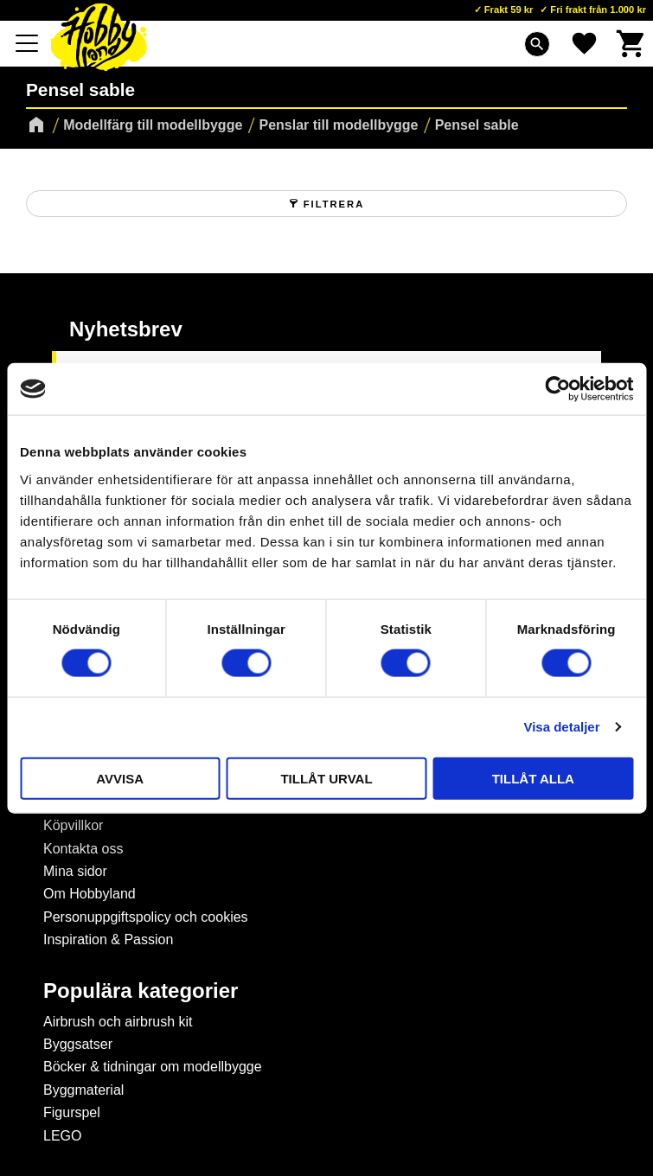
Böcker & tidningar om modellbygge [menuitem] (152, 1066)
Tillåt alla (533, 777)
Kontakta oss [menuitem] (83, 848)
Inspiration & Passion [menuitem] (108, 939)
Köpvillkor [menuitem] (73, 825)
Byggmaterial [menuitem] (83, 1090)
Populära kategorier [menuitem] (140, 991)
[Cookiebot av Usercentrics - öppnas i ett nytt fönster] (557, 389)
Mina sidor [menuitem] (75, 871)
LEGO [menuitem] (62, 1135)
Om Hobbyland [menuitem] (89, 893)
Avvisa (120, 777)
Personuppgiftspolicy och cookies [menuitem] (145, 917)
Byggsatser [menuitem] (77, 1044)
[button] (27, 43)
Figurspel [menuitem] (71, 1112)
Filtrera (334, 204)
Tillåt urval (326, 777)
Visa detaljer (561, 726)
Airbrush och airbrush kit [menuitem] (118, 1021)
